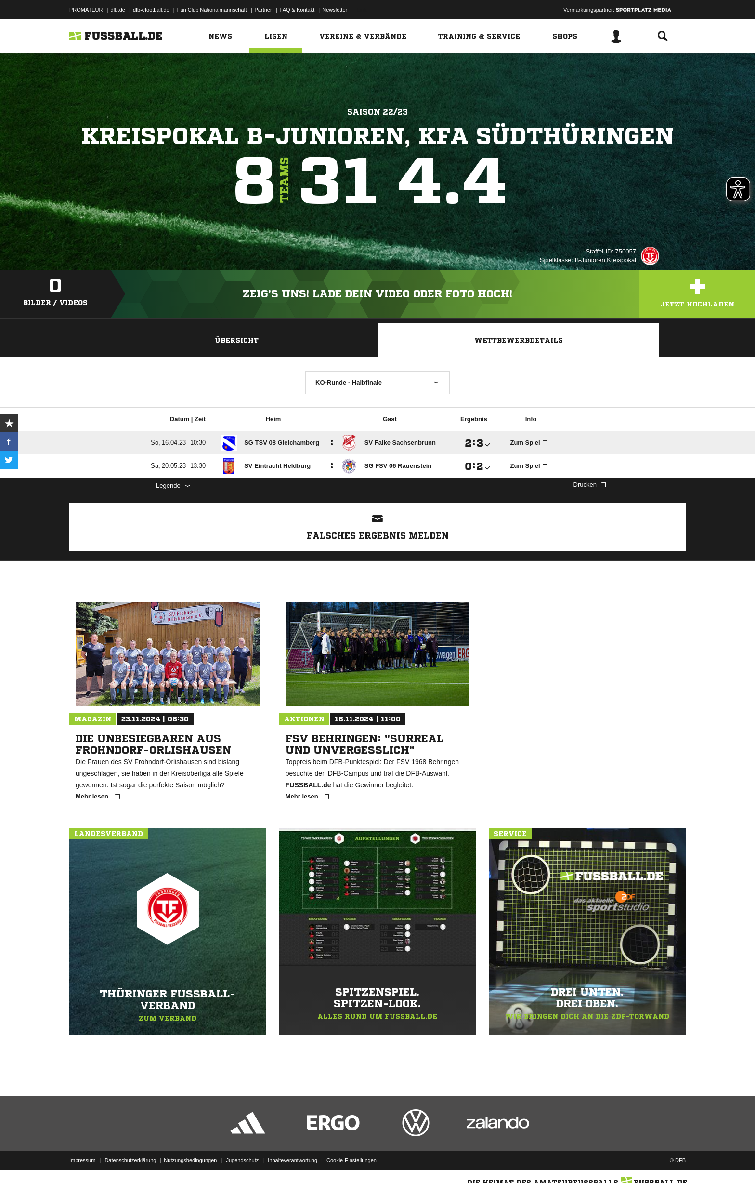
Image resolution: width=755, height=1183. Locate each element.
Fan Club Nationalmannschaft (212, 10)
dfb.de (117, 10)
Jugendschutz (242, 1160)
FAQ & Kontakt (297, 10)
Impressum (82, 1160)
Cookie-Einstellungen (351, 1160)
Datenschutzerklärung (130, 1160)
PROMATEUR (86, 10)
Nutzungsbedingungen (190, 1160)
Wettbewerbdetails (518, 340)
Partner (263, 10)
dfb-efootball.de (151, 10)
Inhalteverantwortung (292, 1160)
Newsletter (334, 10)
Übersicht (237, 340)
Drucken (589, 484)
